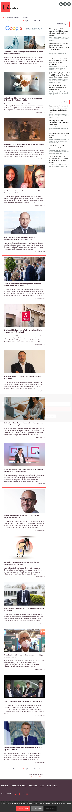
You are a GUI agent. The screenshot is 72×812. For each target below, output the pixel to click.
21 (39, 20)
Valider (60, 118)
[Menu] (69, 4)
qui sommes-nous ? (36, 786)
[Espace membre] (61, 4)
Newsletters (52, 786)
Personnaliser (50, 808)
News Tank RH (36, 777)
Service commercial (19, 786)
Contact (4, 786)
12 (27, 20)
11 (25, 20)
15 (32, 20)
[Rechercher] (65, 4)
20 (35, 20)
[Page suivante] (45, 21)
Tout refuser (37, 808)
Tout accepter (23, 808)
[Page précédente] (3, 21)
